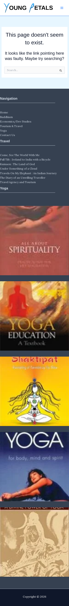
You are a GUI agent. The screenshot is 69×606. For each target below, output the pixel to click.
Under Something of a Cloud (18, 168)
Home (4, 112)
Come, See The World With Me (20, 155)
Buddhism (6, 117)
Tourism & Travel (11, 126)
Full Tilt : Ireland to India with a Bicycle (25, 159)
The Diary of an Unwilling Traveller (22, 177)
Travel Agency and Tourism (18, 182)
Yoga (3, 130)
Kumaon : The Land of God (17, 164)
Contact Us (7, 135)
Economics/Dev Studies (15, 121)
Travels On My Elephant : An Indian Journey (28, 173)
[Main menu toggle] (62, 8)
